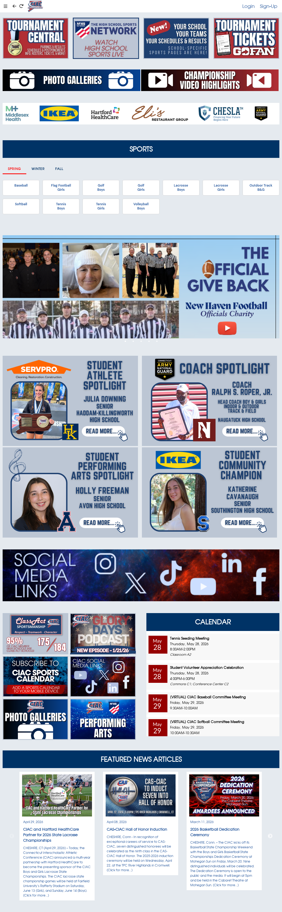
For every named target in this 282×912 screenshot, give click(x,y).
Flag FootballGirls (61, 187)
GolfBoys (101, 187)
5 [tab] (157, 341)
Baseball (21, 185)
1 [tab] (125, 341)
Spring (14, 169)
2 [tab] (133, 341)
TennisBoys (61, 206)
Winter (38, 169)
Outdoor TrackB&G (261, 187)
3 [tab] (141, 341)
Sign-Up (268, 6)
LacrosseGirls (221, 187)
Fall (59, 169)
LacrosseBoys (181, 187)
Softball (21, 204)
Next (270, 836)
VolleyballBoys (141, 206)
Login (248, 6)
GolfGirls (141, 187)
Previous (11, 836)
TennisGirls (101, 206)
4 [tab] (149, 341)
